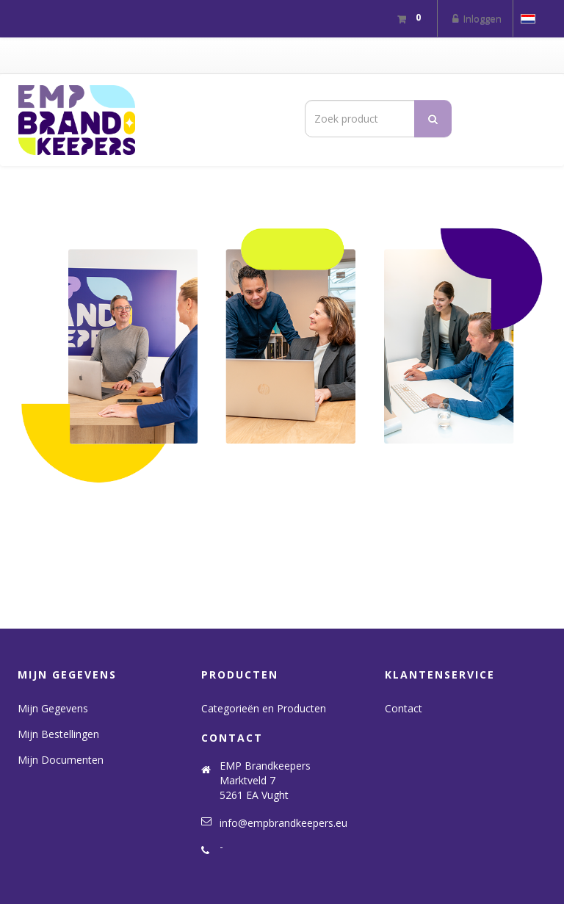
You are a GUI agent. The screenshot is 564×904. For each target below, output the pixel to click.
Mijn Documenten (61, 760)
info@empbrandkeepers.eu (283, 823)
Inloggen (475, 18)
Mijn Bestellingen (58, 734)
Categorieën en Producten (263, 708)
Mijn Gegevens (53, 708)
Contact (403, 708)
